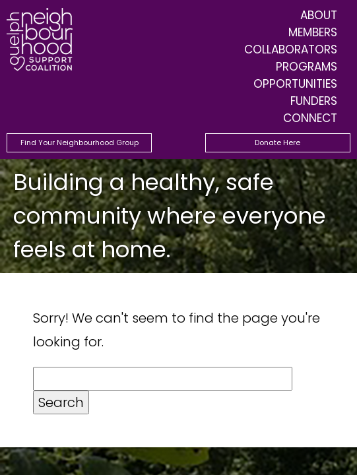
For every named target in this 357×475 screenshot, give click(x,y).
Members (312, 32)
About (318, 15)
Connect (310, 118)
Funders (313, 101)
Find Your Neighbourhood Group (79, 142)
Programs (306, 67)
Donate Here (277, 142)
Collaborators (290, 49)
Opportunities (295, 84)
